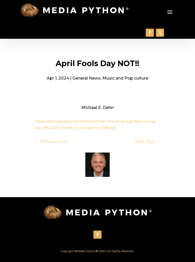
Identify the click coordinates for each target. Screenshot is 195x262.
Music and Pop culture (125, 78)
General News (86, 78)
